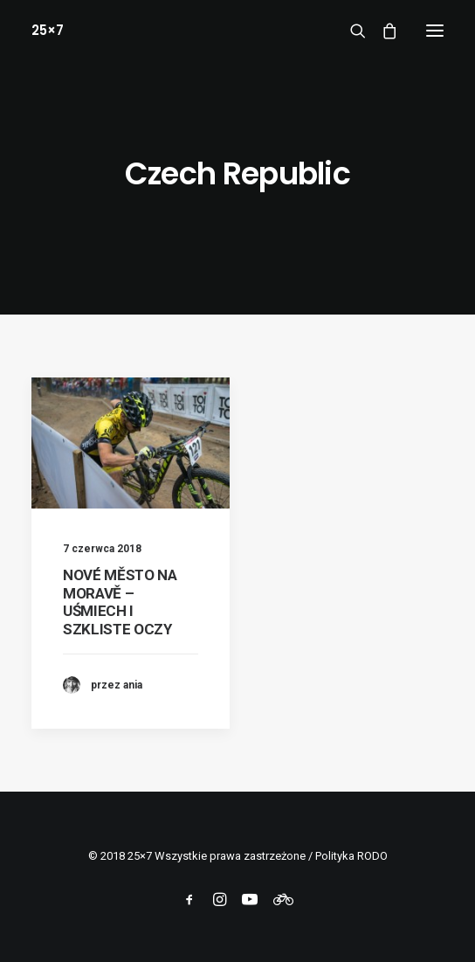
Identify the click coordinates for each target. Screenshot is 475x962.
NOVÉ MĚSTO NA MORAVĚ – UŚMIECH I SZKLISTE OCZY (120, 601)
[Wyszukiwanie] (350, 30)
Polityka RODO (351, 855)
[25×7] (47, 30)
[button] (435, 30)
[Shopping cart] (381, 30)
